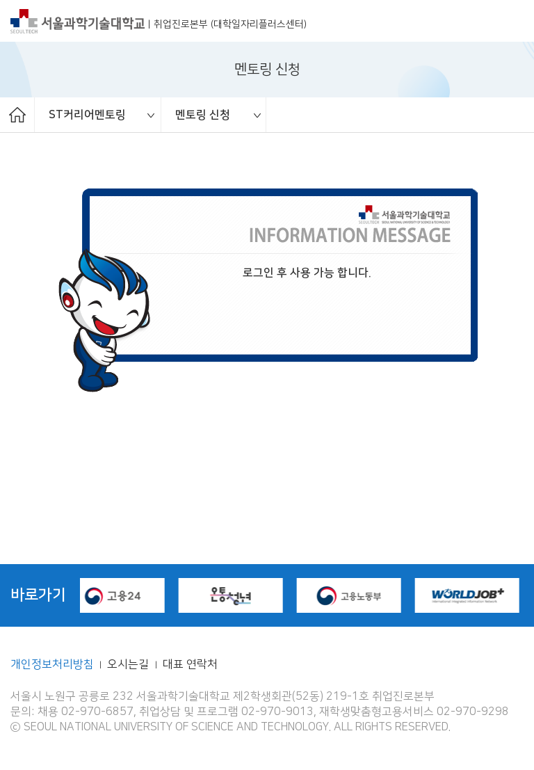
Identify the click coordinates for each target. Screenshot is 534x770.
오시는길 (129, 665)
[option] (98, 114)
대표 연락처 (190, 665)
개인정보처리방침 (52, 665)
